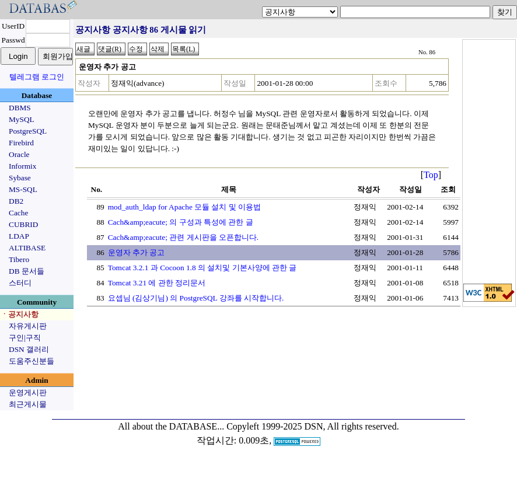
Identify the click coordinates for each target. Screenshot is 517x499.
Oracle (19, 154)
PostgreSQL (28, 131)
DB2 (16, 201)
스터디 (20, 282)
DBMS (20, 107)
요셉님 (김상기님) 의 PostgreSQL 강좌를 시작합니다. (196, 298)
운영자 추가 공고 (136, 252)
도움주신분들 (31, 361)
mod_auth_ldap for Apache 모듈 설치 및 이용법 (184, 207)
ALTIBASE (27, 247)
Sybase (20, 177)
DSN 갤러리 (29, 349)
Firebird (21, 142)
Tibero (19, 259)
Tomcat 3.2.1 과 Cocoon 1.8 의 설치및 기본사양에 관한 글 (202, 267)
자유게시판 (28, 326)
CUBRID (23, 224)
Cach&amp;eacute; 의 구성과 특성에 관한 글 (180, 222)
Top (431, 175)
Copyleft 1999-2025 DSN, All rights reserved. (312, 426)
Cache (18, 212)
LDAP (19, 236)
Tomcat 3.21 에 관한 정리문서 (156, 282)
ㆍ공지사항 (20, 314)
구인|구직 (25, 337)
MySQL (21, 119)
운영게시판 (28, 392)
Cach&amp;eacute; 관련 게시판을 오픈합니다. (183, 237)
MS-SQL (23, 189)
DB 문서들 (26, 271)
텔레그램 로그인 (36, 76)
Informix (22, 166)
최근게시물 (28, 404)
